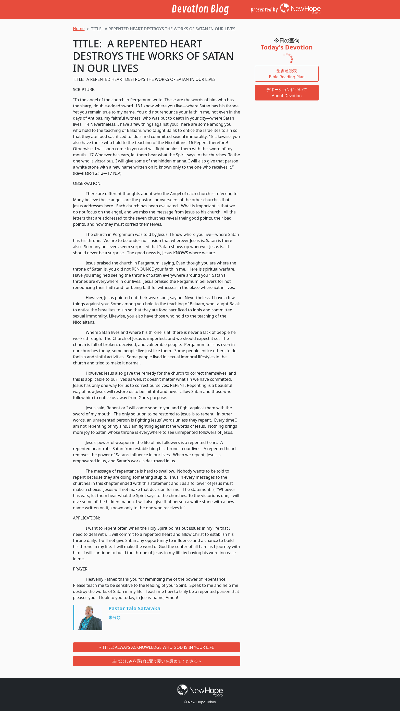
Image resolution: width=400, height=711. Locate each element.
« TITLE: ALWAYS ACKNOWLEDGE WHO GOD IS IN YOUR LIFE (156, 647)
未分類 (114, 617)
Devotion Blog (200, 9)
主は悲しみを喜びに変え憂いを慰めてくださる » (156, 661)
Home (79, 28)
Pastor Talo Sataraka (134, 608)
